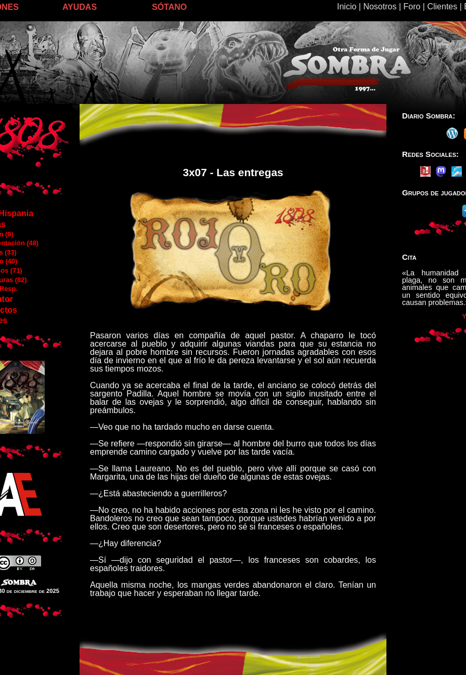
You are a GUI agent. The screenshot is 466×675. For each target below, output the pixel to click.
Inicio (346, 6)
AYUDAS (79, 7)
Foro (411, 6)
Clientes (442, 6)
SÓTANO (169, 7)
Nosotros (379, 6)
